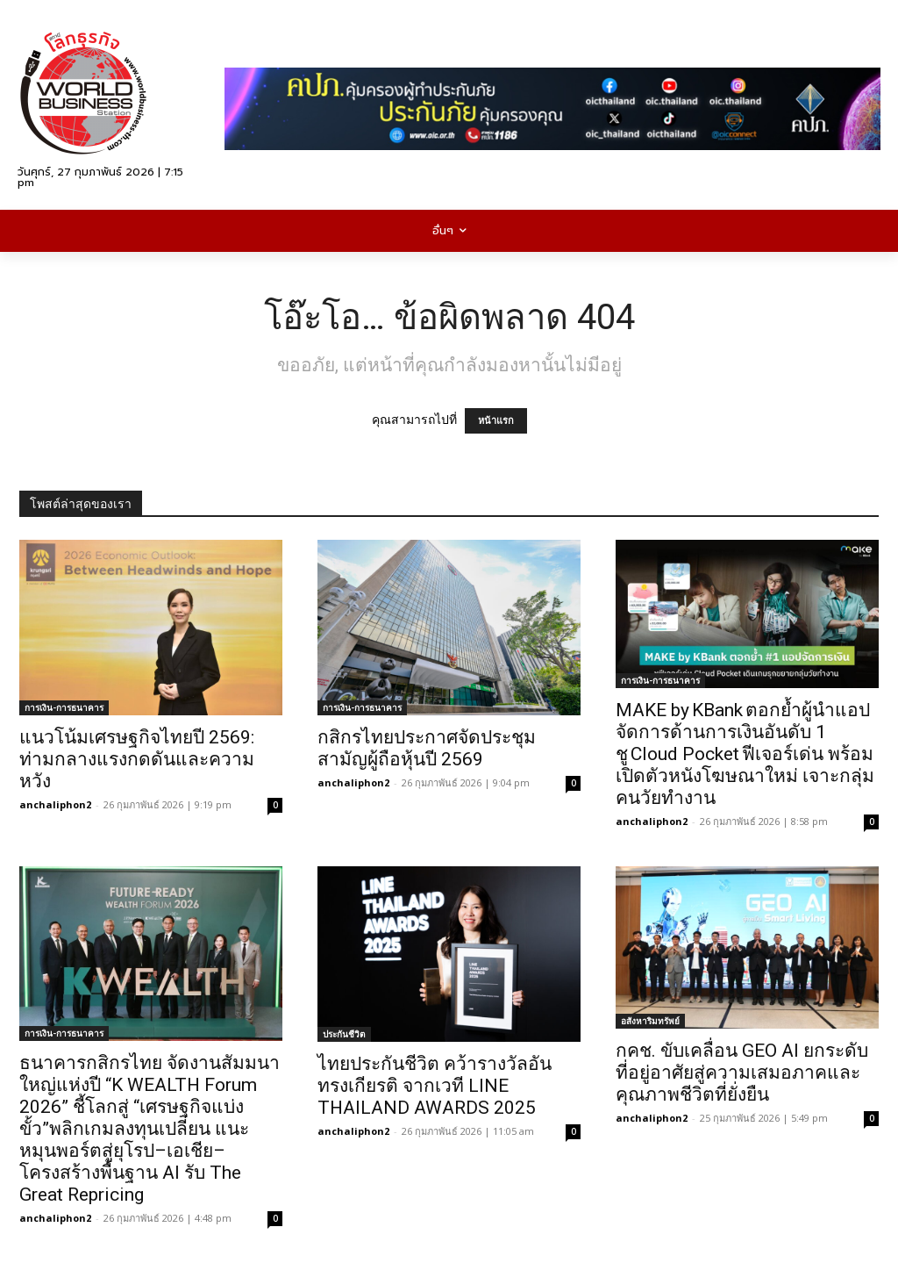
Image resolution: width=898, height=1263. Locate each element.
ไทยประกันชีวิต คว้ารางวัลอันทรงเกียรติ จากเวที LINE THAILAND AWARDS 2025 (434, 1085)
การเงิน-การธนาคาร (64, 707)
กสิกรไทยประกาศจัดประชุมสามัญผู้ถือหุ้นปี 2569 (426, 748)
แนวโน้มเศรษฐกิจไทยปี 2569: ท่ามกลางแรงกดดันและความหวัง (136, 759)
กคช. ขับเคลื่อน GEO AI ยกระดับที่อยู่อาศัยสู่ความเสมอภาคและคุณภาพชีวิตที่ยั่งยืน (742, 1072)
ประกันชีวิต (344, 1034)
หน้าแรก (496, 421)
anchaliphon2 (55, 804)
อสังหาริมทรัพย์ (650, 1021)
